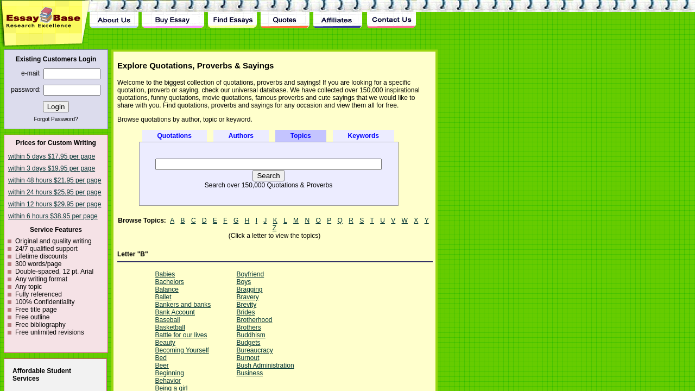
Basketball (170, 327)
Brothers (249, 327)
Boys (244, 282)
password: (26, 89)
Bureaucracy (255, 350)
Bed (161, 358)
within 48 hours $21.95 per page (54, 180)
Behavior (168, 380)
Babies (165, 274)
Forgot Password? (56, 119)
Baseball (167, 320)
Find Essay (232, 14)
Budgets (249, 342)
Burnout (248, 358)
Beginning (169, 373)
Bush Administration (265, 365)
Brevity (247, 304)
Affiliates (338, 14)
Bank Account (175, 312)
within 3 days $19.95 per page (51, 168)
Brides (246, 312)
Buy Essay (173, 14)
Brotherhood (255, 320)
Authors (241, 136)
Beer (162, 365)
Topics (300, 136)
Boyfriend (250, 274)
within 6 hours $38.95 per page (53, 216)
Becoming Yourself (182, 350)
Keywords (363, 136)
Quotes (285, 14)
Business (250, 373)
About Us (114, 14)
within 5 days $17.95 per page (51, 156)
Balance (167, 289)
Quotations (174, 136)
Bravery (248, 297)
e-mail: (31, 73)
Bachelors (169, 282)
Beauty (165, 342)
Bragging (250, 289)
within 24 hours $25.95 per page (54, 192)
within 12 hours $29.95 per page (54, 204)
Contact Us (391, 14)
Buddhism (251, 335)
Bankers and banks (183, 304)
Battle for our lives (181, 335)
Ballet (163, 297)
